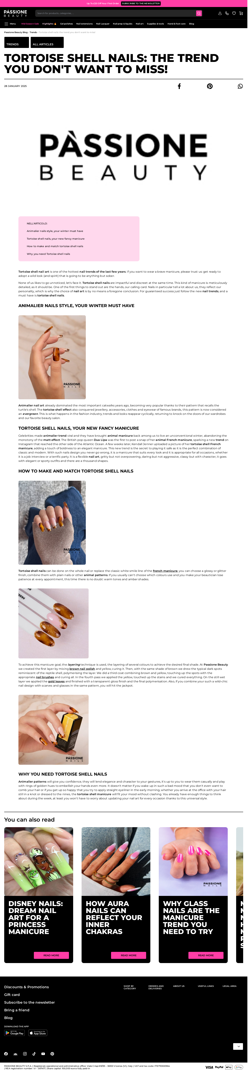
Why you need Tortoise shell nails (48, 254)
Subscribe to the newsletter (29, 1002)
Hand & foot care (177, 24)
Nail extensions (84, 24)
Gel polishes (66, 24)
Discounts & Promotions (26, 987)
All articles (43, 44)
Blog (191, 24)
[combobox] (119, 13)
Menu (10, 24)
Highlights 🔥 (49, 24)
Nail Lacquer (102, 24)
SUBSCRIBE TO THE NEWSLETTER (141, 3)
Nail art (140, 24)
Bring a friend (16, 1010)
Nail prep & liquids (122, 24)
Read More (51, 955)
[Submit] (199, 13)
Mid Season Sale (30, 24)
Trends (33, 32)
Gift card (12, 995)
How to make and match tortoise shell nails (55, 246)
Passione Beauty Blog (16, 32)
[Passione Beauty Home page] (15, 13)
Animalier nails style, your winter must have (55, 231)
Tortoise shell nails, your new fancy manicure (56, 238)
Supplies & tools (155, 24)
